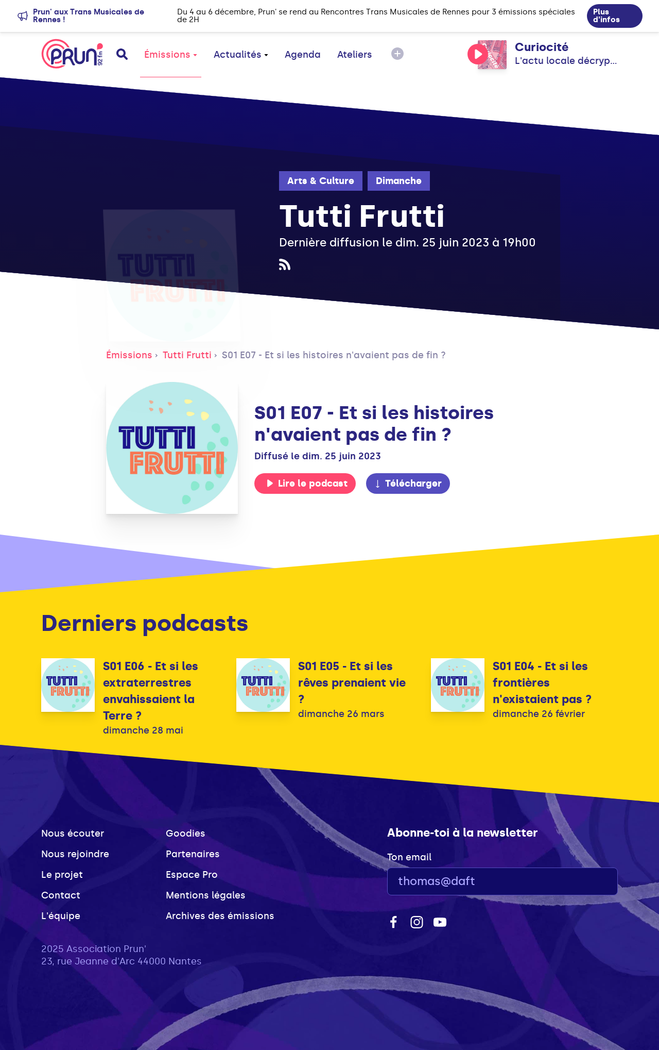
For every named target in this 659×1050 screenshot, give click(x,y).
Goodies (185, 833)
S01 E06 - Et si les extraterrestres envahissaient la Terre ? (150, 691)
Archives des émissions (220, 916)
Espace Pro (192, 874)
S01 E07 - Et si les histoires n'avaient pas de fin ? (334, 355)
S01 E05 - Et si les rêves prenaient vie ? (352, 682)
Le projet (62, 874)
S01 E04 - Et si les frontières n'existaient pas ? (542, 682)
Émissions (170, 54)
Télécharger (408, 483)
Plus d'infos (606, 15)
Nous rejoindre (75, 854)
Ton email (409, 857)
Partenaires (193, 854)
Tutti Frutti (187, 355)
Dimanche (399, 181)
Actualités (241, 54)
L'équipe (60, 916)
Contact (60, 895)
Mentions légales (206, 895)
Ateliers (354, 54)
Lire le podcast (307, 483)
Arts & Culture (320, 181)
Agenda (303, 54)
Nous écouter (72, 833)
